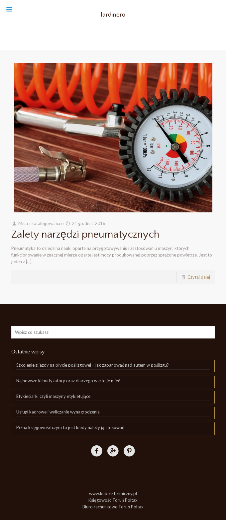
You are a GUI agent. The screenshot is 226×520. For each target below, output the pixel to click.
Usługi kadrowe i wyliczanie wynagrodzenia (58, 411)
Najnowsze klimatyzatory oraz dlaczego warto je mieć (68, 380)
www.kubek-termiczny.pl (113, 493)
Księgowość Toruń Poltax (113, 500)
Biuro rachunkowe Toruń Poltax (113, 506)
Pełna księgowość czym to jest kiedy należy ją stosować (70, 427)
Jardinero (113, 14)
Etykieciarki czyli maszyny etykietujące (53, 396)
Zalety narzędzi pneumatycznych (85, 234)
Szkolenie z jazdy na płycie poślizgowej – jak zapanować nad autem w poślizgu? (92, 365)
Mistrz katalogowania (39, 223)
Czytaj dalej (198, 277)
